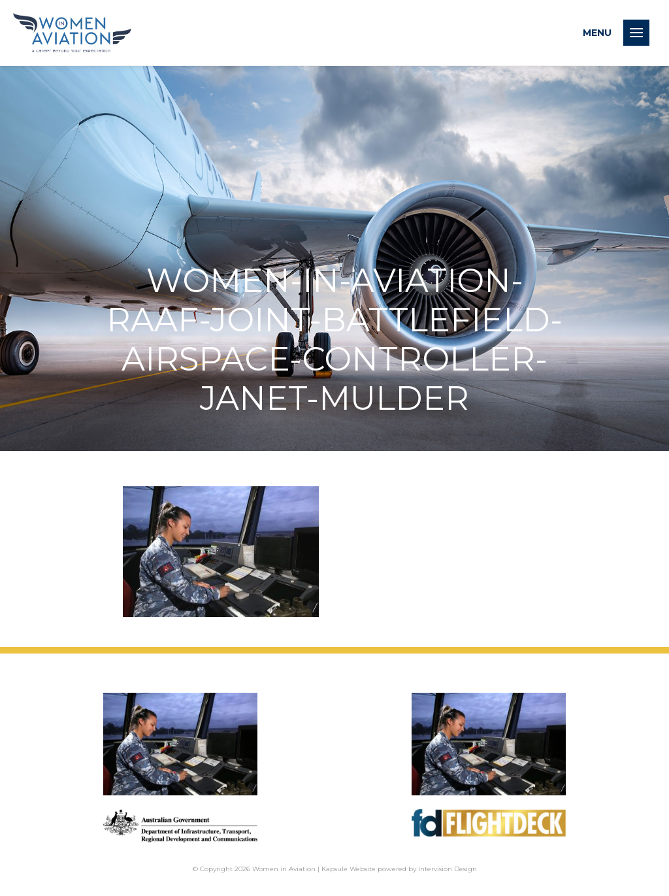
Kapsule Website (348, 869)
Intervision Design (447, 869)
